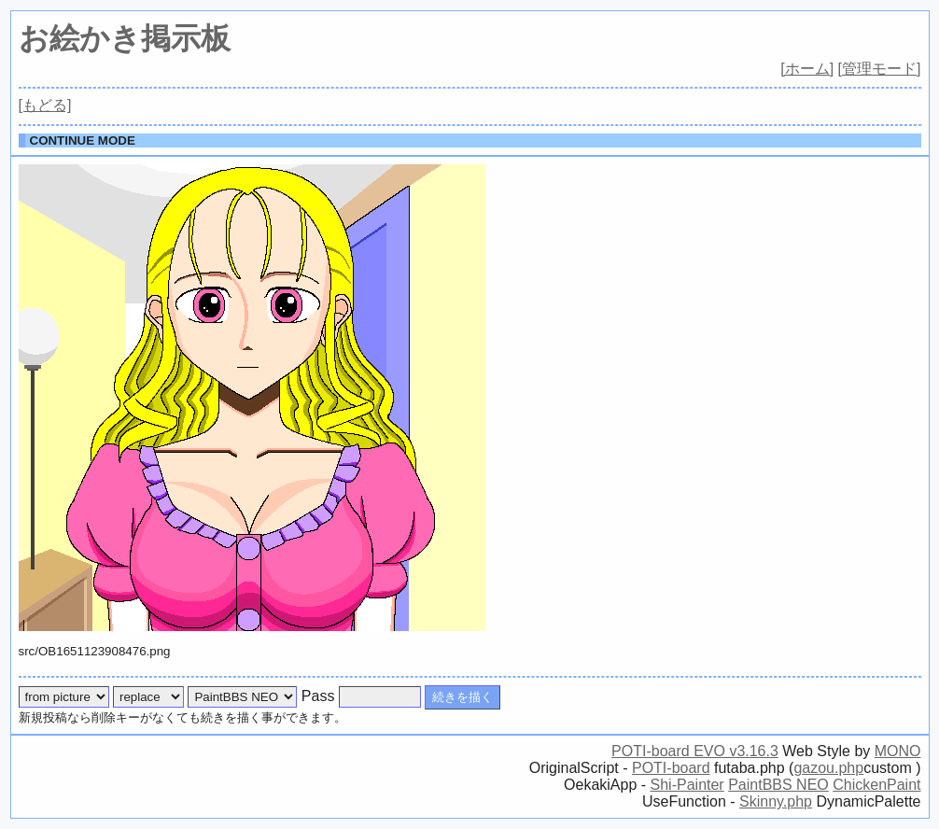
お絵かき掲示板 (125, 38)
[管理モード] (879, 69)
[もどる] (45, 105)
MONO (898, 751)
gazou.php (828, 768)
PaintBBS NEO (778, 785)
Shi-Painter (687, 785)
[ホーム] (807, 69)
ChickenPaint (876, 785)
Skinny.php (775, 801)
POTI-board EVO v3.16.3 (694, 751)
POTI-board (671, 768)
